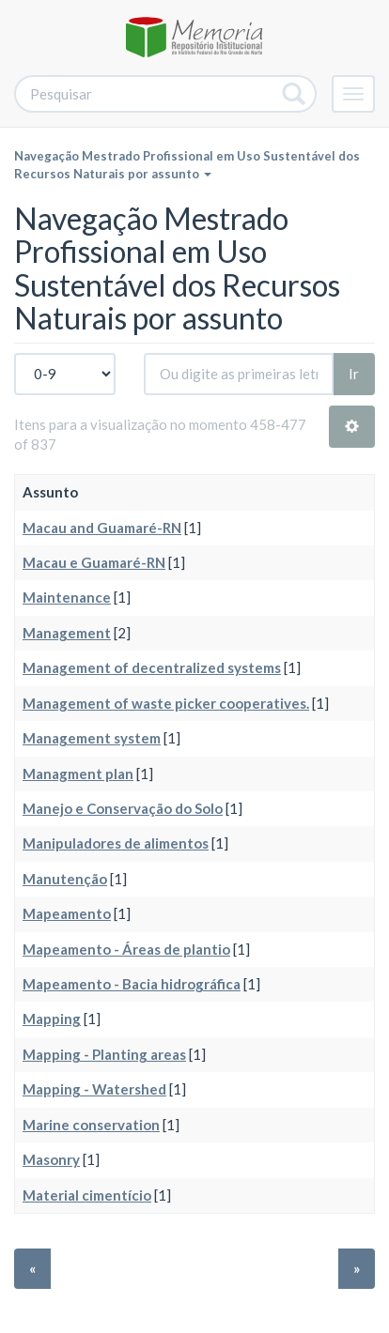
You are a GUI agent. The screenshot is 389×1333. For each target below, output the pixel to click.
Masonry (51, 1159)
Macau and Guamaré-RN (102, 527)
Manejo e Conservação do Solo (123, 808)
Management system (92, 737)
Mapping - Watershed (94, 1088)
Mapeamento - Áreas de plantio (126, 949)
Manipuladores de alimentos (116, 843)
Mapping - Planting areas (104, 1054)
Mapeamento (67, 913)
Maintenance (67, 597)
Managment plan (78, 773)
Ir (354, 373)
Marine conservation (91, 1124)
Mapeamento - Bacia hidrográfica (132, 983)
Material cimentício (87, 1195)
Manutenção (65, 878)
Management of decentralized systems (152, 667)
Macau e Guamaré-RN (94, 562)
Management (67, 632)
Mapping (52, 1018)
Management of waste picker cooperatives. (166, 703)
